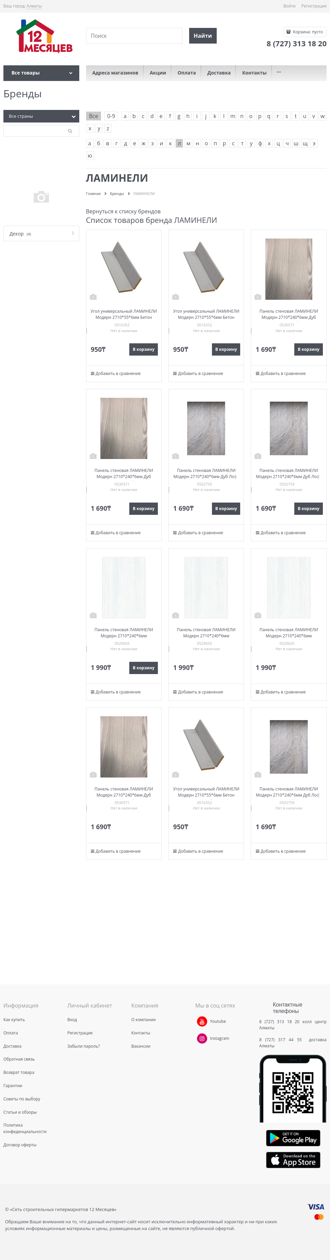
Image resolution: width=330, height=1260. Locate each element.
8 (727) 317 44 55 (282, 1040)
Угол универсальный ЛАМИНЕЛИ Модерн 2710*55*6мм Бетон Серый (123, 317)
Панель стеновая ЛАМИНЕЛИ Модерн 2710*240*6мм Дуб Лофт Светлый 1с (206, 477)
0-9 (111, 116)
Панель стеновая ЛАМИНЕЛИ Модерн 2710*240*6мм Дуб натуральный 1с (289, 317)
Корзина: (307, 32)
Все (93, 116)
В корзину (143, 349)
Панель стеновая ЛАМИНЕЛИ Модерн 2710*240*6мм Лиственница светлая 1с (124, 636)
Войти (289, 6)
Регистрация (314, 6)
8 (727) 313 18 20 (279, 1022)
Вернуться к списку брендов (123, 211)
